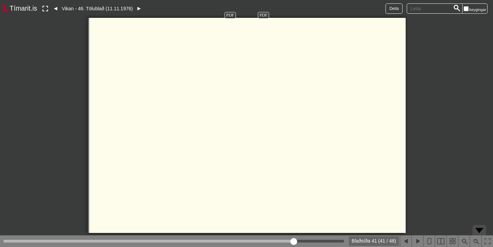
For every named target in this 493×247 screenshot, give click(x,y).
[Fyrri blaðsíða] (406, 241)
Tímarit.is (23, 8)
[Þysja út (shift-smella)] (464, 241)
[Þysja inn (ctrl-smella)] (475, 241)
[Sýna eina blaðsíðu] (429, 241)
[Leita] (457, 8)
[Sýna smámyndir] (452, 241)
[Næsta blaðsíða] (417, 241)
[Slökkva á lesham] (45, 8)
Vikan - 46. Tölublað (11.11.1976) (97, 8)
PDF (230, 15)
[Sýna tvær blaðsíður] (440, 241)
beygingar (477, 10)
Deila (394, 8)
